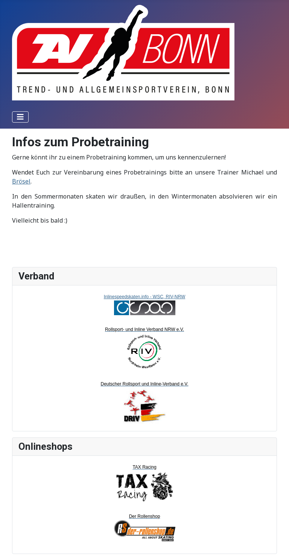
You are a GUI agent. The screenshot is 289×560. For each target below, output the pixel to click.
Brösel (21, 181)
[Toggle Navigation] (20, 117)
